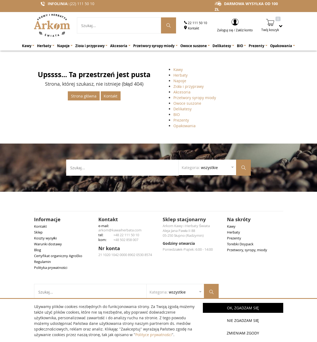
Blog (37, 249)
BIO (176, 114)
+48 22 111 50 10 (126, 234)
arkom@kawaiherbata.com (119, 230)
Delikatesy (182, 108)
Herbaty (180, 75)
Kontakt (191, 28)
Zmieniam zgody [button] (243, 333)
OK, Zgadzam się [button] (243, 307)
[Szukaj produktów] (168, 25)
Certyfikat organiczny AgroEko (58, 255)
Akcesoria (182, 92)
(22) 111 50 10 (82, 3)
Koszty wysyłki (45, 238)
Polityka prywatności (51, 267)
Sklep (38, 232)
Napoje (179, 80)
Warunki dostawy (48, 244)
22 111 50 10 (195, 23)
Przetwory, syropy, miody (247, 249)
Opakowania (184, 125)
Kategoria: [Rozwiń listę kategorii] (200, 167)
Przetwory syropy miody (194, 97)
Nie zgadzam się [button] (243, 320)
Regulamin (42, 261)
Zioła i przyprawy (188, 86)
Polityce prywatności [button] (153, 334)
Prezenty (181, 120)
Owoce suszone (187, 103)
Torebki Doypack (240, 244)
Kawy (178, 69)
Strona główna (83, 96)
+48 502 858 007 (125, 239)
